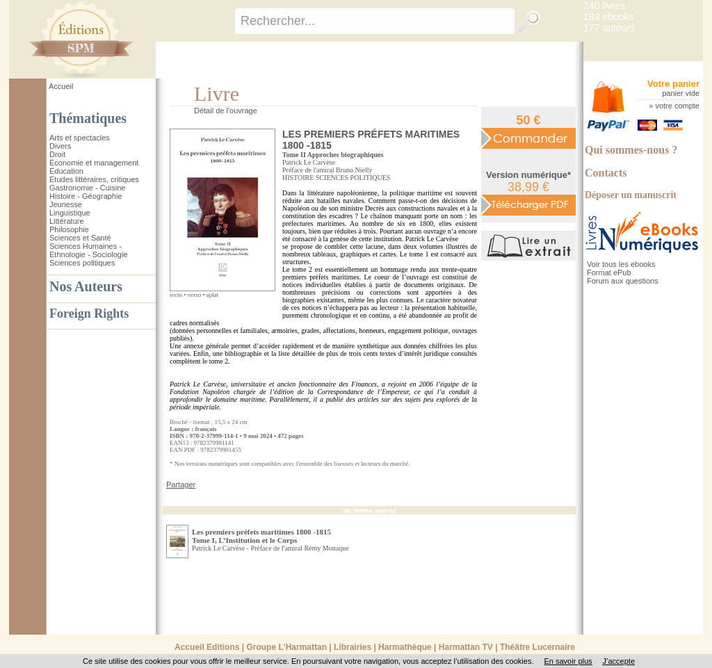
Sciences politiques (82, 263)
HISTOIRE (298, 177)
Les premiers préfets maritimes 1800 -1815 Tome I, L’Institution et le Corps (261, 536)
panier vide (680, 93)
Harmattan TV (466, 647)
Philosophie (69, 229)
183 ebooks (608, 16)
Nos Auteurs (85, 286)
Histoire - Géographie (85, 196)
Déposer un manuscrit (631, 195)
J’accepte (619, 661)
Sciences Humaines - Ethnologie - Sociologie (88, 250)
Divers (60, 146)
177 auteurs (609, 27)
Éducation (66, 171)
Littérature (66, 221)
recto (176, 294)
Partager (180, 484)
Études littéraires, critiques (94, 179)
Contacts (605, 173)
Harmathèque (405, 647)
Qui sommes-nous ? (631, 150)
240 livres (604, 5)
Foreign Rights (89, 313)
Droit (57, 154)
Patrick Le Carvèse (308, 162)
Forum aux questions (622, 281)
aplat (213, 294)
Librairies (352, 647)
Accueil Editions (207, 647)
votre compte (677, 105)
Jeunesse (65, 204)
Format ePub (609, 272)
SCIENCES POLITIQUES (353, 177)
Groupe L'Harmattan (286, 647)
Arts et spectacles (79, 137)
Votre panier (673, 84)
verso (195, 294)
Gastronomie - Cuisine (87, 188)
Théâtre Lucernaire (537, 647)
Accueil (61, 86)
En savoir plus (568, 661)
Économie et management (93, 162)
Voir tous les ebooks (621, 264)
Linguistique (69, 213)
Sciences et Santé (80, 238)
